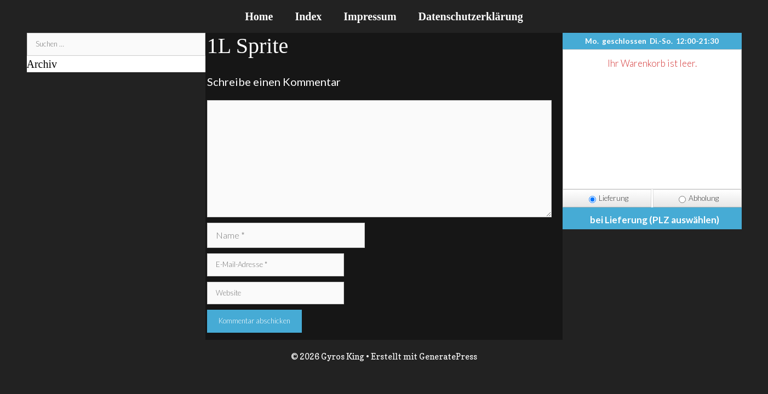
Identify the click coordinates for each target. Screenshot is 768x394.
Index (308, 16)
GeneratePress (448, 356)
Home (259, 16)
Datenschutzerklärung (471, 16)
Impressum (369, 16)
